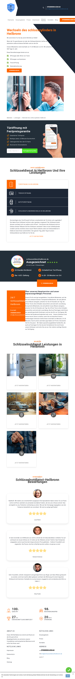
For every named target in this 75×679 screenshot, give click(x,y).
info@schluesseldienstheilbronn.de (57, 9)
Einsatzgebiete (20, 20)
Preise (29, 20)
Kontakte (50, 20)
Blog (56, 20)
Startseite (11, 20)
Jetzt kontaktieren (36, 236)
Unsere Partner (43, 19)
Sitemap (9, 662)
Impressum (36, 20)
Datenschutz (11, 654)
